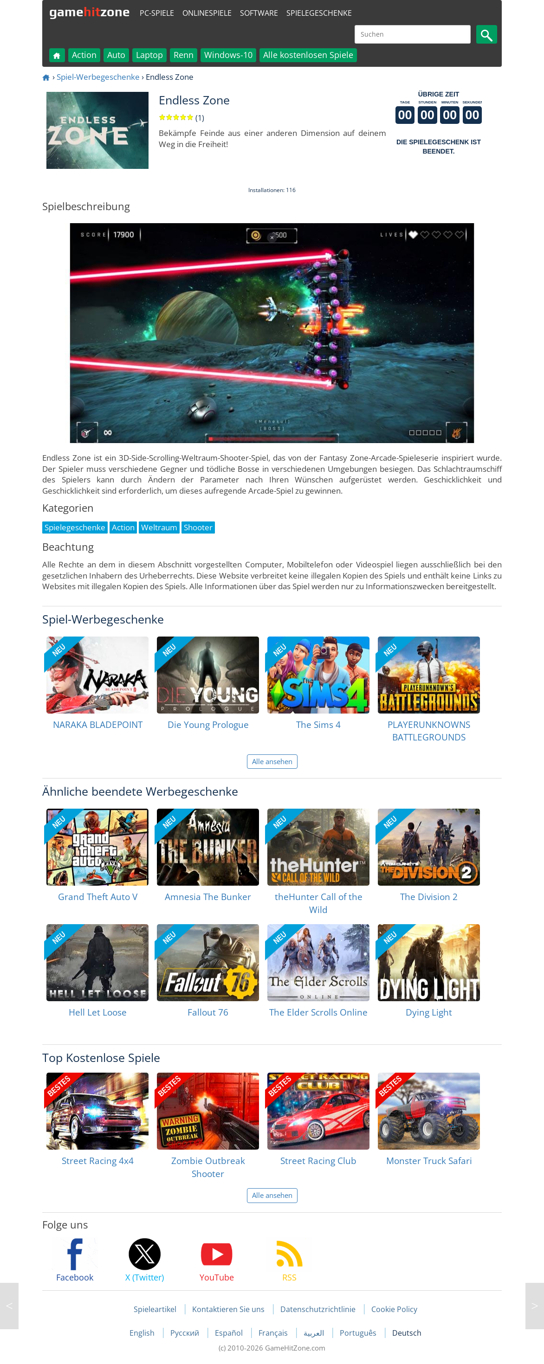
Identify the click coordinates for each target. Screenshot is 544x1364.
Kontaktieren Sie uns (228, 1309)
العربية (315, 1333)
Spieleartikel (155, 1309)
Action (84, 54)
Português (359, 1333)
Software (259, 13)
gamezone (89, 11)
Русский (185, 1333)
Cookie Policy (394, 1309)
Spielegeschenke (319, 13)
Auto (116, 54)
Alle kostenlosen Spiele (308, 54)
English (143, 1333)
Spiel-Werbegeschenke (98, 76)
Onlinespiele (207, 13)
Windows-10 (228, 54)
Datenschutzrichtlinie (318, 1309)
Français (274, 1333)
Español (230, 1333)
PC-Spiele (157, 13)
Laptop (149, 54)
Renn (184, 54)
